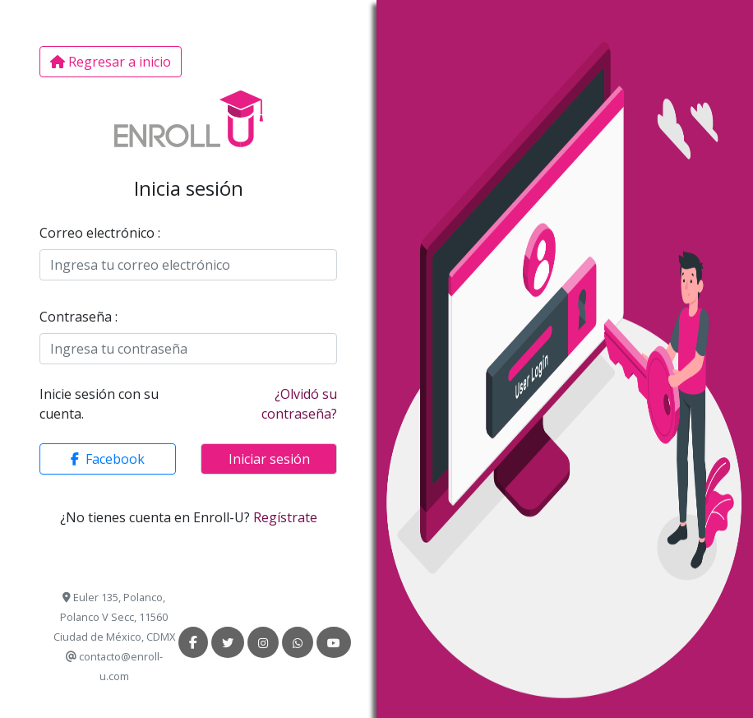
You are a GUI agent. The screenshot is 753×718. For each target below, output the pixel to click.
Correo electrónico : (99, 233)
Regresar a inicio (110, 62)
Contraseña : (78, 317)
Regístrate (285, 517)
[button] (107, 459)
